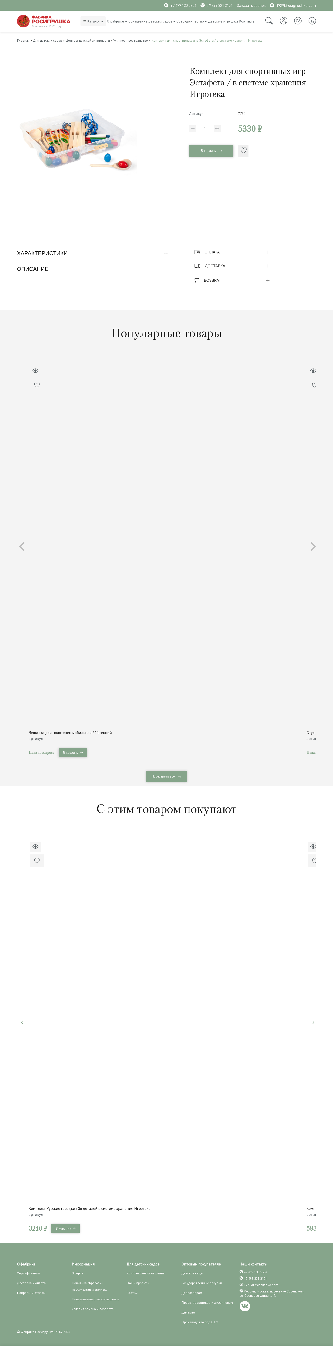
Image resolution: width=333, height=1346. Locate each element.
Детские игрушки (223, 21)
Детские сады (192, 1273)
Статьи (132, 1292)
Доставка (233, 268)
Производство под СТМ (200, 1321)
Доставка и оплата (31, 1282)
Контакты (247, 21)
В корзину (211, 153)
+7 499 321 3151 (216, 5)
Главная (24, 41)
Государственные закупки (201, 1282)
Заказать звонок (251, 5)
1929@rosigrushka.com (293, 5)
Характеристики (93, 255)
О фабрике (115, 21)
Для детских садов (52, 41)
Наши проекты (138, 1282)
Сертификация (28, 1273)
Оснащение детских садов (150, 21)
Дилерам (188, 1312)
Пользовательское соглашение (95, 1299)
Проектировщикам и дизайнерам (207, 1302)
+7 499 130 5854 (180, 5)
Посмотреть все (166, 777)
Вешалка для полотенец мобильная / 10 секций (71, 732)
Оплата (233, 254)
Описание (93, 270)
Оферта (77, 1273)
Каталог (93, 21)
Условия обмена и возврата (93, 1308)
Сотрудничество (190, 21)
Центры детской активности (97, 41)
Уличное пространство (145, 41)
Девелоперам (191, 1292)
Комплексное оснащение (146, 1273)
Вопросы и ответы (31, 1292)
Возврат (233, 282)
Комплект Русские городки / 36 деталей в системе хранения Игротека (91, 1208)
